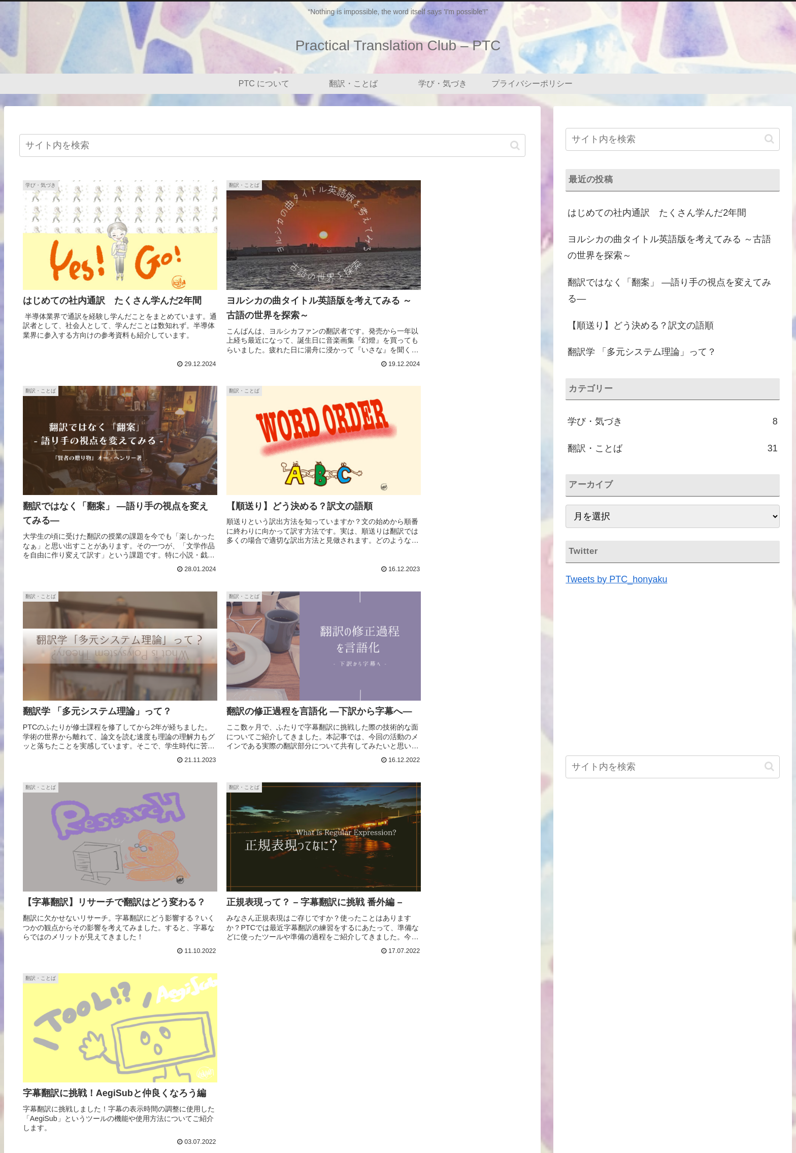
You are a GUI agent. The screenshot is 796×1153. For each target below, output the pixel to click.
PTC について (571, 1121)
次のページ (272, 1000)
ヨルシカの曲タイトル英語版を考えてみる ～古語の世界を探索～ (669, 247)
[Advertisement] (272, 841)
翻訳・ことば (626, 1121)
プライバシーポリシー (746, 1121)
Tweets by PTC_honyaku (616, 579)
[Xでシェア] (104, 955)
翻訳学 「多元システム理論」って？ (642, 352)
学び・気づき (679, 1121)
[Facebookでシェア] (272, 955)
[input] (272, 145)
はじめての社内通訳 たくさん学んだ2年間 (657, 213)
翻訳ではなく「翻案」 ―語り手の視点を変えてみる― (669, 290)
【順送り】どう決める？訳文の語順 (641, 325)
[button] (515, 145)
